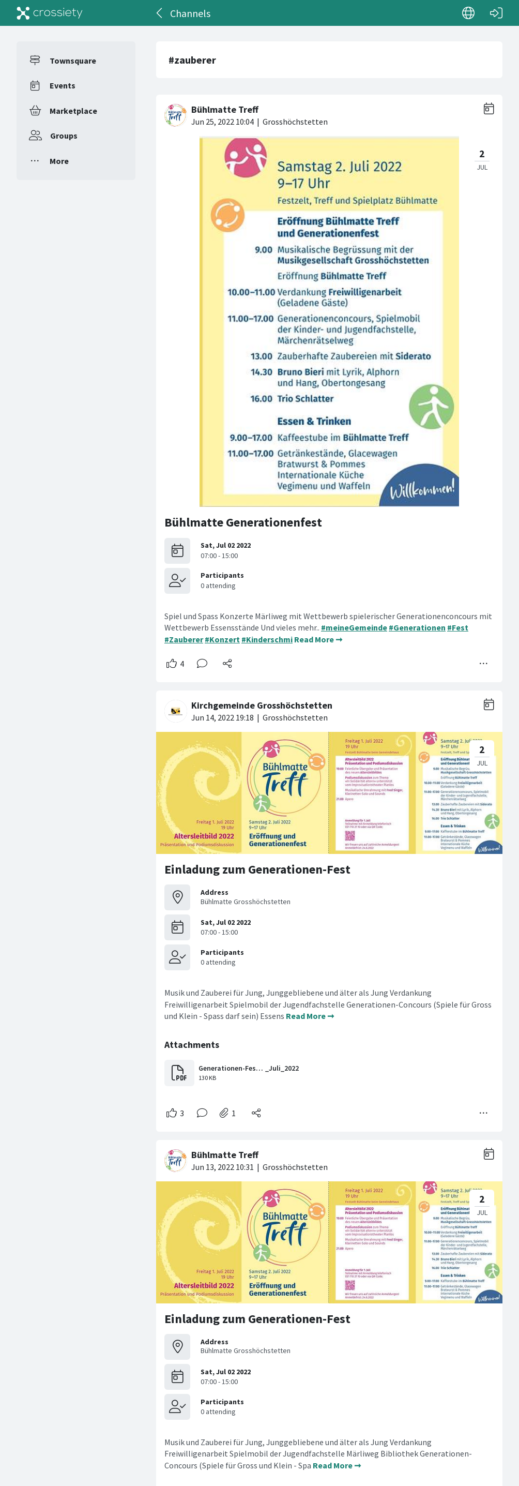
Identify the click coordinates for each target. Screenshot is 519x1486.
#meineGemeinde (354, 627)
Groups (64, 135)
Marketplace (73, 111)
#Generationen (417, 627)
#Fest (457, 627)
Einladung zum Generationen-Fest (257, 869)
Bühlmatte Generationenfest (243, 522)
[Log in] (496, 13)
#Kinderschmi (267, 639)
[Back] (160, 13)
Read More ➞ (318, 639)
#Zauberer (183, 639)
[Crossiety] (49, 13)
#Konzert (222, 639)
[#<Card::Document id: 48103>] (329, 907)
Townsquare (73, 60)
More (59, 161)
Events (62, 85)
